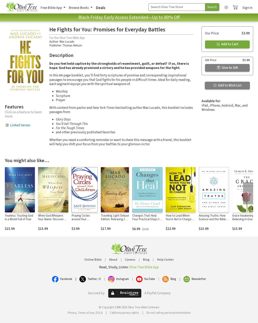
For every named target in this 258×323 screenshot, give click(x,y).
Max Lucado (66, 42)
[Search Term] (176, 7)
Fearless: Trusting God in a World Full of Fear (19, 218)
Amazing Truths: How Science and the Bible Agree (212, 219)
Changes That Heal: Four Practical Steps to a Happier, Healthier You (147, 219)
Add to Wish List (227, 85)
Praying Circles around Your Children (81, 219)
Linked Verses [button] (20, 125)
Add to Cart (227, 44)
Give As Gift (227, 67)
